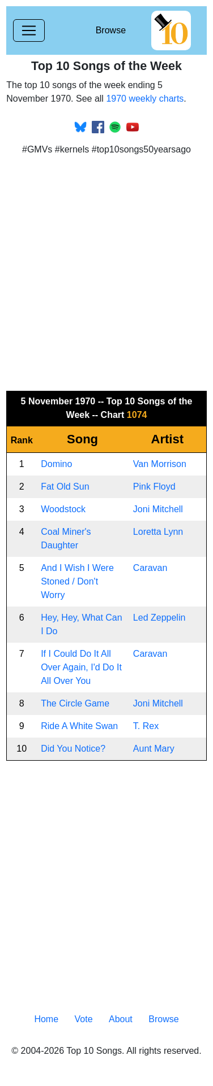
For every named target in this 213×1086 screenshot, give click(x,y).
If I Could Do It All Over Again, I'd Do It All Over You (81, 667)
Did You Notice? (73, 748)
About (121, 1019)
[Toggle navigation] (29, 30)
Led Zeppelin (159, 617)
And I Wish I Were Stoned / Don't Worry (77, 581)
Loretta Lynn (158, 532)
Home (46, 1019)
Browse (111, 30)
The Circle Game (75, 703)
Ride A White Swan (79, 726)
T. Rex (146, 726)
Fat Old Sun (65, 486)
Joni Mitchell (158, 509)
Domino (56, 464)
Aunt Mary (153, 748)
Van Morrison (159, 464)
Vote (84, 1019)
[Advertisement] (106, 270)
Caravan (150, 568)
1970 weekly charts (145, 98)
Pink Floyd (154, 486)
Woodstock (63, 509)
